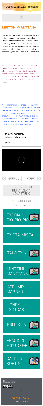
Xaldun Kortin (21, 397)
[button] (21, 17)
